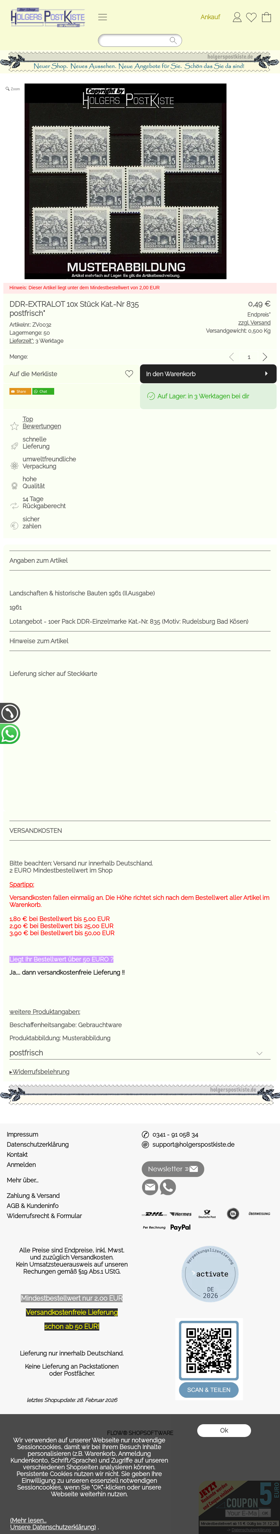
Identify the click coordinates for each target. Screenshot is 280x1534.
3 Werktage (36, 341)
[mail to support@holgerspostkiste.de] (150, 1187)
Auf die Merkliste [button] (33, 374)
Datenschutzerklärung (38, 1144)
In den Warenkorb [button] (171, 374)
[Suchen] (140, 40)
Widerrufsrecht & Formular (44, 1215)
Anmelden (237, 17)
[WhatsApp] (168, 1187)
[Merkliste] (251, 17)
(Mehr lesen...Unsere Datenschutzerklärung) (53, 1524)
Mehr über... (22, 1180)
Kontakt (17, 1154)
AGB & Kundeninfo (33, 1205)
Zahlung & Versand (33, 1195)
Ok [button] (224, 1430)
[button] (102, 17)
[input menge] (249, 357)
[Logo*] (47, 7)
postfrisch (26, 1052)
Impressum (22, 1134)
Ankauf (210, 17)
